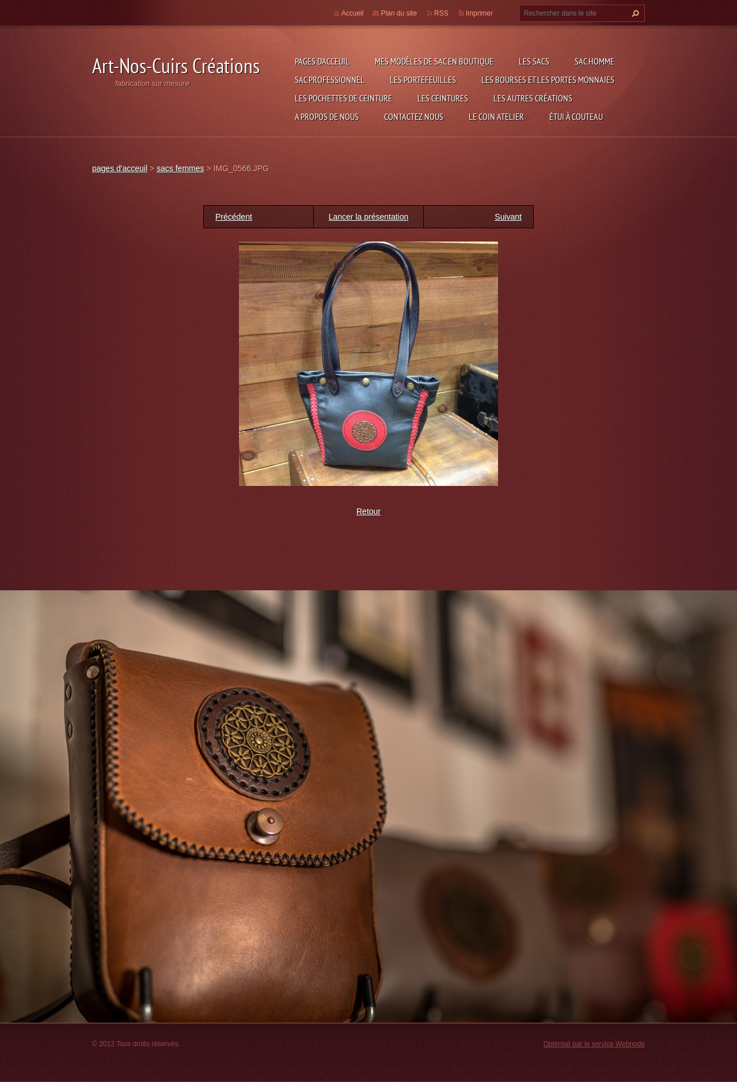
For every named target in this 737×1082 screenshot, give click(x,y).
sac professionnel (329, 79)
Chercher (634, 13)
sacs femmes (180, 168)
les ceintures (442, 98)
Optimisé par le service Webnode (594, 1044)
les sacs (534, 61)
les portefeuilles (423, 79)
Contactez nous (413, 116)
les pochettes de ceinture (343, 98)
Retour (368, 511)
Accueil (352, 13)
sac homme (594, 61)
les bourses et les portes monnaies (547, 79)
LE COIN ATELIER (496, 116)
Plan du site (399, 13)
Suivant (508, 216)
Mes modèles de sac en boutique (434, 61)
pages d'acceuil (322, 61)
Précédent (233, 216)
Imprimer (479, 13)
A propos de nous (327, 116)
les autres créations (532, 98)
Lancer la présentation (369, 216)
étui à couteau (576, 116)
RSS (441, 13)
